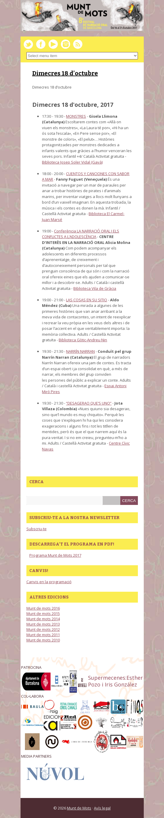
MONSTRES (76, 116)
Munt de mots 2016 (43, 608)
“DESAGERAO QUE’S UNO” (88, 403)
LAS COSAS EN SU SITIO (86, 299)
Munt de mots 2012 (43, 629)
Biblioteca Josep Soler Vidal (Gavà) (72, 162)
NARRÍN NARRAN (80, 351)
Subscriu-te (36, 528)
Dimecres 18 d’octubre (65, 73)
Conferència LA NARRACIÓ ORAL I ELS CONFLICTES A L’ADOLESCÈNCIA (80, 234)
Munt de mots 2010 (43, 640)
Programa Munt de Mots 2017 (55, 555)
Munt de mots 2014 (43, 618)
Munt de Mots (79, 808)
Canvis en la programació (49, 581)
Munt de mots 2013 (43, 624)
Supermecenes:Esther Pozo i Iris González (115, 681)
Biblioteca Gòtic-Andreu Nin (83, 340)
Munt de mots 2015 (43, 613)
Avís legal (102, 808)
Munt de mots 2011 (43, 634)
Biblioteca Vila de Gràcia (94, 288)
